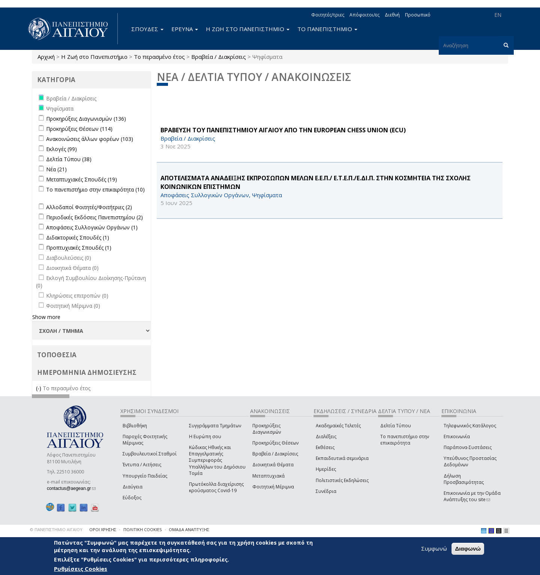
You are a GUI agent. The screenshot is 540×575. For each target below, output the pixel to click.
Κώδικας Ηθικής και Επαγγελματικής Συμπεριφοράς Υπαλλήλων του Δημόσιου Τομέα (217, 460)
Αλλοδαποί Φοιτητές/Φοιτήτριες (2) (89, 207)
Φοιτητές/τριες (327, 15)
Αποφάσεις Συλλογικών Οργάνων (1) (92, 227)
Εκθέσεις (325, 447)
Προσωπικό (417, 15)
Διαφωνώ (468, 548)
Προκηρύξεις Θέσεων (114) (79, 128)
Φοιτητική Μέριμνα (273, 487)
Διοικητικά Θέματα (273, 464)
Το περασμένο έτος (159, 56)
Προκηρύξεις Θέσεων (275, 443)
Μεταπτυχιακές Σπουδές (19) (81, 179)
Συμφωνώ (434, 548)
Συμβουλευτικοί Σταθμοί (150, 454)
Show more (46, 316)
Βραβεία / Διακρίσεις (218, 56)
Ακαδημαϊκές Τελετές (338, 425)
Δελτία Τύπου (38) (69, 159)
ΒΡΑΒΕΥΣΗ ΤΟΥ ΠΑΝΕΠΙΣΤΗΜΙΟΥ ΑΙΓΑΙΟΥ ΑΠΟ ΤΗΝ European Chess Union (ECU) (283, 130)
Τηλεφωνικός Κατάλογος (470, 425)
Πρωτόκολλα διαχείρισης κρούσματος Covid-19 (216, 487)
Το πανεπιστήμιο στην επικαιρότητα (404, 439)
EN (497, 14)
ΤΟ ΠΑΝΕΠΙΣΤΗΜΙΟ (327, 29)
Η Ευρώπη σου (205, 436)
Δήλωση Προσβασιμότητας (464, 479)
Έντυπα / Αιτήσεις (142, 464)
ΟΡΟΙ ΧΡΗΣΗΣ (102, 529)
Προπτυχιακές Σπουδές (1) (78, 247)
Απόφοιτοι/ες (365, 15)
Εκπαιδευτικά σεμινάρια (342, 458)
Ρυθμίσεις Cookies (80, 568)
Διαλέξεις (326, 436)
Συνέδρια (326, 491)
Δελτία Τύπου (395, 425)
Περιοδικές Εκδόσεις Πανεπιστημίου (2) (94, 217)
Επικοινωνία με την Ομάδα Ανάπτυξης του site (472, 496)
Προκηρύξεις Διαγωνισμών (266, 428)
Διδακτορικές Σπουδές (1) (77, 237)
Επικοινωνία (457, 436)
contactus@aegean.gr (71, 488)
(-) (39, 388)
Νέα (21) (56, 169)
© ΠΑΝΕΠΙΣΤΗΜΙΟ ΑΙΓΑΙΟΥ (56, 529)
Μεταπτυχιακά (268, 476)
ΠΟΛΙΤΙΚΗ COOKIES (142, 529)
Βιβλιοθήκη (135, 425)
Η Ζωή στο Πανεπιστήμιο (94, 56)
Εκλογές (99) (61, 149)
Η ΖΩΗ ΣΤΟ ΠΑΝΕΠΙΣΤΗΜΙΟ (248, 29)
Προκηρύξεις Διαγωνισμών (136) (86, 118)
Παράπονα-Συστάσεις (468, 447)
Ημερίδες (326, 469)
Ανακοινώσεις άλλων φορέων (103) (89, 138)
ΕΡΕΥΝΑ (184, 29)
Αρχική (46, 56)
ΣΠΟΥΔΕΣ (147, 29)
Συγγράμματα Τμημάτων (215, 425)
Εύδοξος (132, 497)
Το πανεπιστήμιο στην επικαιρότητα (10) (95, 189)
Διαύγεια (132, 487)
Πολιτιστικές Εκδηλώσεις (342, 480)
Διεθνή (392, 15)
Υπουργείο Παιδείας (145, 476)
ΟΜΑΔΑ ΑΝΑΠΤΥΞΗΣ (189, 529)
